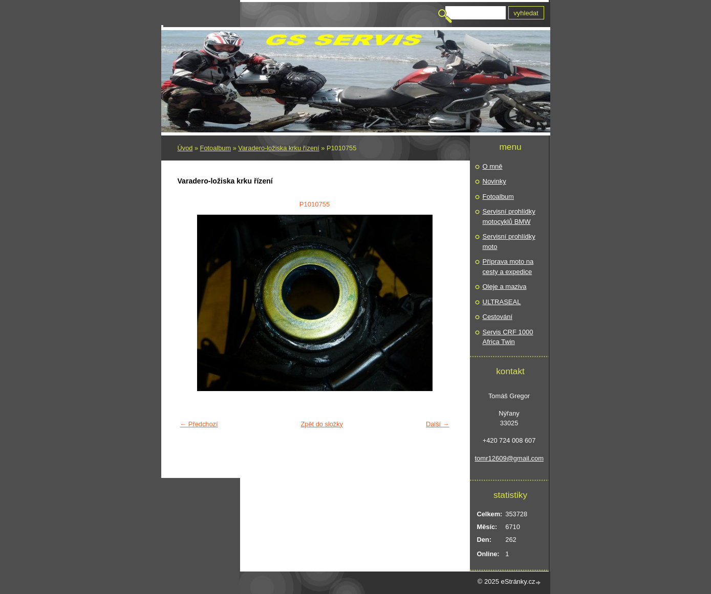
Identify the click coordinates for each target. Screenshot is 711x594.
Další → (437, 424)
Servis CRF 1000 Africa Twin (508, 337)
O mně (493, 166)
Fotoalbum (215, 148)
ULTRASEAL (502, 302)
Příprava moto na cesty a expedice (508, 267)
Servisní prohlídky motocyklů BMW (509, 216)
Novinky (494, 181)
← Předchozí (199, 424)
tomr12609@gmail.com (509, 458)
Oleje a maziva (505, 286)
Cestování (498, 317)
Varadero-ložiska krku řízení (278, 148)
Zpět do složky (321, 424)
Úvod (185, 148)
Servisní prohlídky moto (509, 241)
